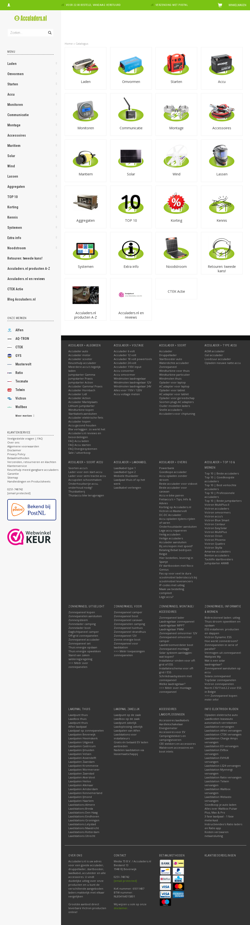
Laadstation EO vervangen (222, 746)
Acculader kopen (79, 421)
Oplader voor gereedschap (177, 398)
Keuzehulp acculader (82, 363)
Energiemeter (168, 728)
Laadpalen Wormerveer (84, 769)
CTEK (15, 347)
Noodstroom (16, 248)
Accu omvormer (124, 374)
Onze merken (17, 318)
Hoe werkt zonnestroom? (221, 641)
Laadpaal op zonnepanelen (86, 730)
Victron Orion (213, 536)
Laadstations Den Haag (83, 812)
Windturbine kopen (81, 410)
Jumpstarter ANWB (217, 563)
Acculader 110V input (127, 367)
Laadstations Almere (81, 804)
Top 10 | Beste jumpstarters (223, 501)
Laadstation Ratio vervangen (223, 777)
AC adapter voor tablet (174, 394)
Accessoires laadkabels (174, 720)
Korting (12, 207)
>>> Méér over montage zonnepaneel (175, 690)
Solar (11, 156)
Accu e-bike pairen (171, 495)
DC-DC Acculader (170, 515)
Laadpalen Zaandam (81, 762)
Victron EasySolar (216, 528)
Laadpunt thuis (78, 715)
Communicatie (18, 115)
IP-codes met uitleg (172, 585)
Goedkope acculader (173, 472)
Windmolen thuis (170, 378)
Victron (16, 398)
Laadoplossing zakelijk (128, 726)
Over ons (13, 442)
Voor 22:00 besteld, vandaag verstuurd (93, 5)
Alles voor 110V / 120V (128, 390)
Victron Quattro (215, 543)
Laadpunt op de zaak (127, 715)
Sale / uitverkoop (79, 452)
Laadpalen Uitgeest (80, 742)
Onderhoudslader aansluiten (178, 526)
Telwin (16, 390)
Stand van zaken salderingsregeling (80, 657)
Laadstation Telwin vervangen (217, 783)
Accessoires (16, 135)
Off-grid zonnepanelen (83, 635)
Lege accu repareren (173, 530)
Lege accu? (166, 597)
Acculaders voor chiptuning (177, 413)
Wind (11, 166)
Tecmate (17, 381)
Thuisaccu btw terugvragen (86, 495)
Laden (12, 64)
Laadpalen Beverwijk (81, 734)
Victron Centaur (215, 524)
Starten (12, 84)
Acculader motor (79, 355)
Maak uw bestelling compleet (171, 591)
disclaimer (120, 908)
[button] (56, 64)
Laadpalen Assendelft (82, 758)
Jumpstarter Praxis (80, 378)
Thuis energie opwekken (84, 651)
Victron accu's (214, 516)
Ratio (15, 373)
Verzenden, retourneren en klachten (31, 462)
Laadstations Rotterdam (83, 832)
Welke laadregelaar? (172, 684)
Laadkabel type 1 (125, 468)
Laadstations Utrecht (81, 836)
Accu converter (124, 370)
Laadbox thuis (77, 719)
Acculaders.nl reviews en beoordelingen (84, 435)
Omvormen (15, 74)
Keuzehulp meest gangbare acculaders (32, 470)
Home (69, 43)
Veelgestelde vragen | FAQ (25, 438)
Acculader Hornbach (81, 390)
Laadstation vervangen (219, 726)
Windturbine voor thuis (174, 370)
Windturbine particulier (174, 374)
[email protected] (125, 881)
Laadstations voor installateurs (125, 736)
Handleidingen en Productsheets (28, 481)
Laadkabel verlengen (127, 487)
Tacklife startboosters (219, 559)
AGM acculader (215, 351)
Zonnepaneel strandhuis (130, 631)
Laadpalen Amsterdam (83, 789)
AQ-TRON (18, 339)
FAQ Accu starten (79, 445)
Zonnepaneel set (79, 643)
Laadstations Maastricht (83, 828)
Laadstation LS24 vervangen (223, 765)
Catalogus (82, 43)
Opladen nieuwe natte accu (223, 363)
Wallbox (17, 407)
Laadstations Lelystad (82, 824)
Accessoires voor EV (172, 732)
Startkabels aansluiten (82, 413)
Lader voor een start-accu (85, 472)
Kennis (12, 217)
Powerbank (166, 468)
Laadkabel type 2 (125, 472)
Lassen (12, 176)
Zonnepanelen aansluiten (85, 616)
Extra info (14, 238)
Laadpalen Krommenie (83, 765)
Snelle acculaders (170, 410)
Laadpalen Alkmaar (80, 785)
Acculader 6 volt (124, 351)
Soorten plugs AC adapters (176, 402)
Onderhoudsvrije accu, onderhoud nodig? (83, 485)
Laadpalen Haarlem (81, 801)
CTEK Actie (15, 289)
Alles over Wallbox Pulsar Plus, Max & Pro (221, 810)
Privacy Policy (16, 454)
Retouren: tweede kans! (24, 258)
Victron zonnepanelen (219, 684)
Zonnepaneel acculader (84, 639)
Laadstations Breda (80, 808)
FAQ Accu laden (78, 441)
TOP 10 (12, 197)
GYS (14, 356)
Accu (11, 94)
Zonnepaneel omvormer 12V (178, 633)
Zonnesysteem (78, 620)
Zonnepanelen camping (129, 624)
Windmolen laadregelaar (130, 378)
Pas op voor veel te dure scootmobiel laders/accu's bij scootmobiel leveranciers (178, 577)
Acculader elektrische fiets (85, 417)
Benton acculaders (217, 555)
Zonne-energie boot (127, 639)
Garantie (13, 473)
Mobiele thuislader (126, 476)
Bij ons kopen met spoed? (176, 546)
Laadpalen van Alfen (127, 730)
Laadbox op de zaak (127, 719)
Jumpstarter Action (80, 382)
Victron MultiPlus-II (217, 504)
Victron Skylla (213, 547)
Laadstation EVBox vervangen (216, 752)
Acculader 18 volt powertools (133, 359)
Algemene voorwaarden (23, 446)
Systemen (14, 228)
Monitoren (15, 105)
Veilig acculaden (169, 534)
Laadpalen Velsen (79, 754)
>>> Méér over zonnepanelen (78, 665)
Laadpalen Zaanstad (81, 773)
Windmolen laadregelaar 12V (132, 382)
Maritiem (14, 146)
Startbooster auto (170, 359)
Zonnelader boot (79, 628)
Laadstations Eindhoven (83, 816)
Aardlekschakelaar (171, 724)
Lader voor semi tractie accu (87, 476)
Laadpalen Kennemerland (85, 793)
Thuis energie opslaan (82, 647)
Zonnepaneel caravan (128, 620)
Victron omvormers (217, 512)
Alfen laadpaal (77, 726)
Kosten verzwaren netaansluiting (217, 834)
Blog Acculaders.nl (21, 299)
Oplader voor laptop (172, 382)
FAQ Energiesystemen (82, 449)
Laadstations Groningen (83, 820)
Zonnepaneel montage (174, 649)
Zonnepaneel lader (171, 617)
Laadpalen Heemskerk (83, 738)
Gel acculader (214, 355)
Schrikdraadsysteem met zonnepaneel (175, 678)
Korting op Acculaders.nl (175, 507)
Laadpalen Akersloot (81, 777)
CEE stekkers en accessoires (177, 743)
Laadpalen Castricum (82, 746)
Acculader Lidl (77, 394)
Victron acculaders (217, 508)
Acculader (165, 351)
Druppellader (168, 355)
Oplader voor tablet (172, 390)
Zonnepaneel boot (126, 616)
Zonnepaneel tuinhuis (128, 628)
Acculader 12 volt (125, 355)
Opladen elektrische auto (221, 715)
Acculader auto (78, 351)
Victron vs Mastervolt (173, 511)
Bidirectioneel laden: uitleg (222, 617)
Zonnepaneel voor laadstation (126, 645)
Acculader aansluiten (173, 542)
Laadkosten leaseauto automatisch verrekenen (221, 720)
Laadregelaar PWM (171, 629)
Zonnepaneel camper (128, 612)
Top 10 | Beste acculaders (222, 473)
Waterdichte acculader (174, 363)
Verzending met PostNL (172, 5)
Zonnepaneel (168, 367)
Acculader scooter (80, 359)
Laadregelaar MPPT (172, 625)
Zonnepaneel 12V (125, 635)
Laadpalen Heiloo (79, 781)
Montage (14, 125)
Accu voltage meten (127, 394)
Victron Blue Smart (217, 520)
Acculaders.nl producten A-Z (28, 269)
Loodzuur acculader (218, 359)
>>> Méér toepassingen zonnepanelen (129, 653)
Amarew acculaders (217, 551)
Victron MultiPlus (216, 532)
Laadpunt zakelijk (125, 722)
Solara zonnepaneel (218, 676)
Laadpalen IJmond (80, 797)
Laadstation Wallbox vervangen (217, 791)
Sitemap (12, 477)
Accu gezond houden (82, 425)
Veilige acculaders (171, 538)
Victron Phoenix (215, 540)
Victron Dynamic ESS (218, 637)
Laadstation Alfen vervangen (223, 730)
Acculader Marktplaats (82, 402)
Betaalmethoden (18, 458)
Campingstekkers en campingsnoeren (172, 738)
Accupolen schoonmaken (85, 480)
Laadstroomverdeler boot (176, 645)
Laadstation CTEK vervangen (223, 734)
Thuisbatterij (76, 491)
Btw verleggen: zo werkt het (86, 429)
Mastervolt (19, 364)
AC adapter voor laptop (174, 386)
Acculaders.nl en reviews (26, 279)
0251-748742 (15, 489)
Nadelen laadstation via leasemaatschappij (129, 752)
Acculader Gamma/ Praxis (85, 386)
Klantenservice (17, 466)
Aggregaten (16, 187)
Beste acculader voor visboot (178, 483)
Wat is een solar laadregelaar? (215, 662)
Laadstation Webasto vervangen (218, 799)
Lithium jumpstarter (81, 406)
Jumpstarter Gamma (81, 374)
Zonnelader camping (82, 624)
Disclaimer (14, 450)
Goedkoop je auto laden (220, 804)
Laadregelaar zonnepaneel (176, 621)
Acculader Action (79, 398)
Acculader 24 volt (125, 363)
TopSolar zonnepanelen (220, 680)
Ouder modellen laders (174, 406)
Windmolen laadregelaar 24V (132, 386)
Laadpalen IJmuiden (81, 750)
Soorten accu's (77, 468)
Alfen (15, 330)
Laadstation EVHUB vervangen (217, 760)
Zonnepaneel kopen (81, 612)
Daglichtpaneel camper (83, 631)
